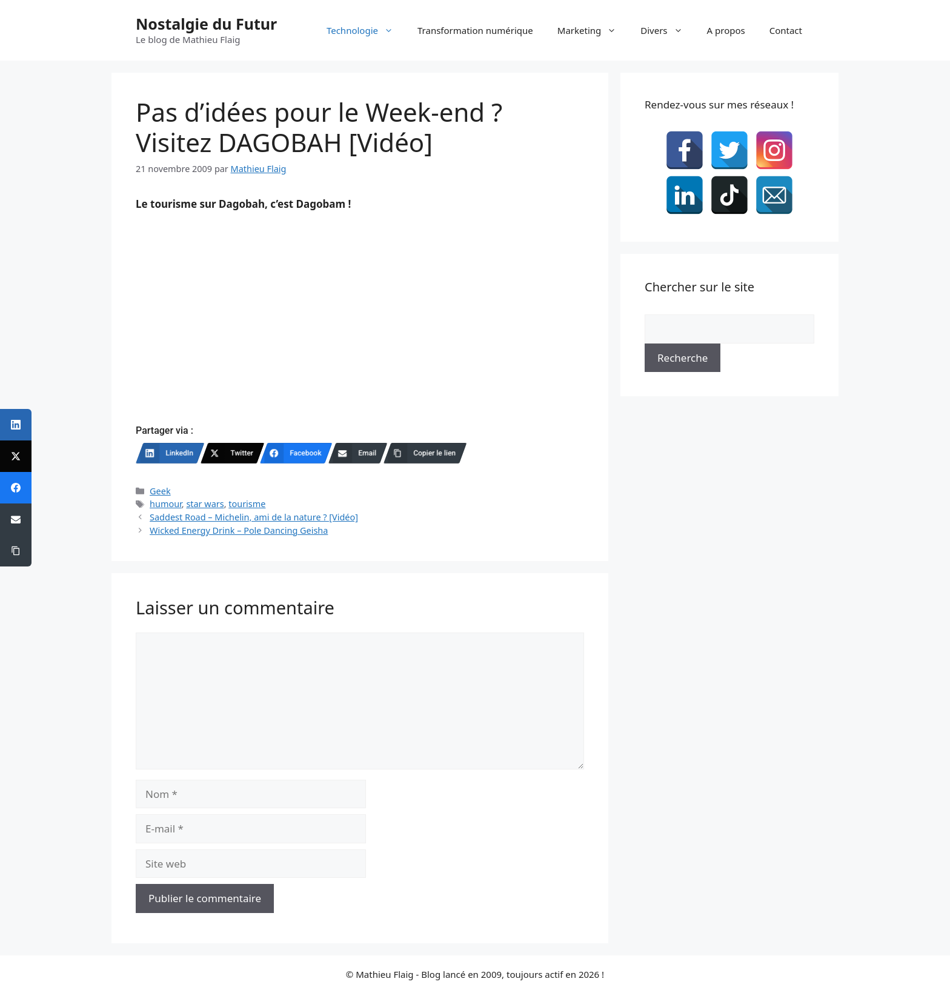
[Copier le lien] (425, 453)
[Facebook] (296, 453)
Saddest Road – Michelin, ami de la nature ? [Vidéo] (254, 517)
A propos (726, 30)
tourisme (246, 504)
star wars (205, 504)
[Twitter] (232, 453)
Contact (785, 30)
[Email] (357, 453)
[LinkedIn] (170, 453)
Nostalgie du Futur (206, 23)
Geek (160, 491)
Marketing (592, 30)
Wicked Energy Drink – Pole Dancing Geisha (239, 530)
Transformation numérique (475, 30)
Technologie (366, 30)
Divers (667, 30)
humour (166, 504)
